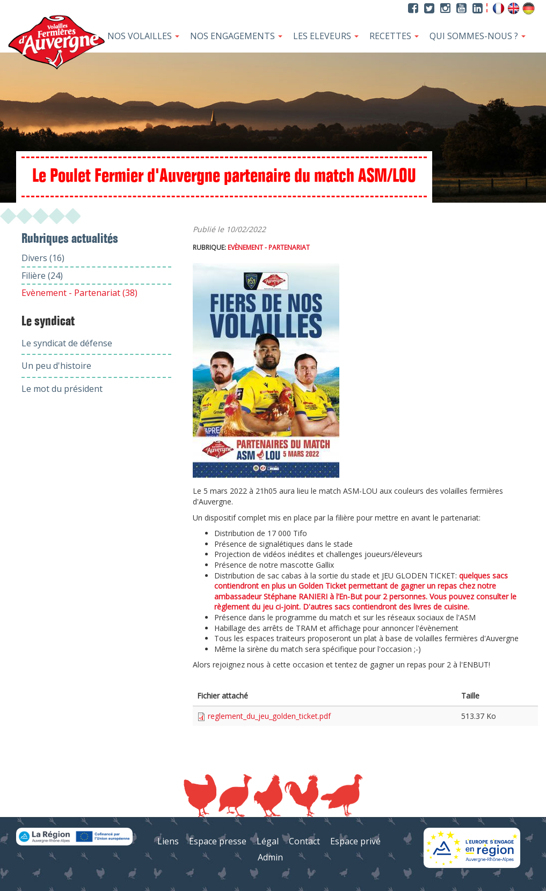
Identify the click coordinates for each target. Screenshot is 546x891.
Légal (268, 841)
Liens (168, 841)
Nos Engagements (236, 36)
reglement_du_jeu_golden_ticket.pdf (269, 716)
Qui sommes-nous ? (477, 36)
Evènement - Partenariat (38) (79, 293)
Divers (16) (42, 258)
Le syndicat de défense (66, 343)
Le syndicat (48, 322)
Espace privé (355, 841)
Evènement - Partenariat (269, 247)
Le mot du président (62, 389)
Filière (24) (42, 275)
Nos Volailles (143, 36)
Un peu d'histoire (56, 366)
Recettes (394, 36)
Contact (304, 841)
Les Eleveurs (326, 36)
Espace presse (217, 841)
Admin (270, 857)
